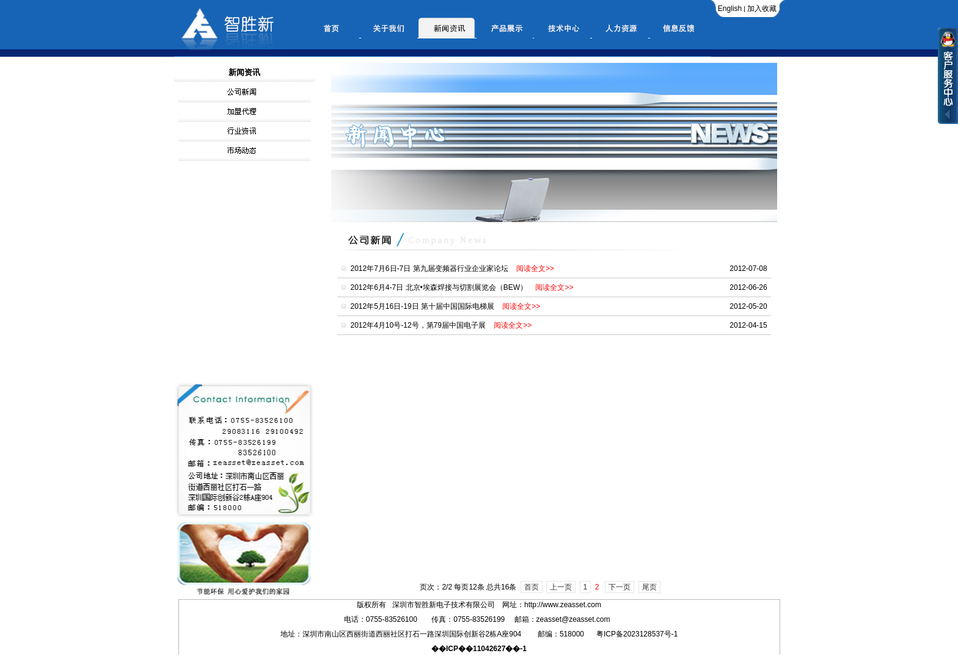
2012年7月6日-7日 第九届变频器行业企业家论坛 (452, 268)
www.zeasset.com (559, 604)
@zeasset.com (585, 619)
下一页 (620, 587)
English (730, 8)
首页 (531, 587)
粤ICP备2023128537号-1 (637, 634)
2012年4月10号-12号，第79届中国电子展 (441, 325)
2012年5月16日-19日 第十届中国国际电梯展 (446, 306)
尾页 (649, 587)
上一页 (561, 587)
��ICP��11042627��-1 (479, 648)
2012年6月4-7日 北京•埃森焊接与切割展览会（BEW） (462, 287)
